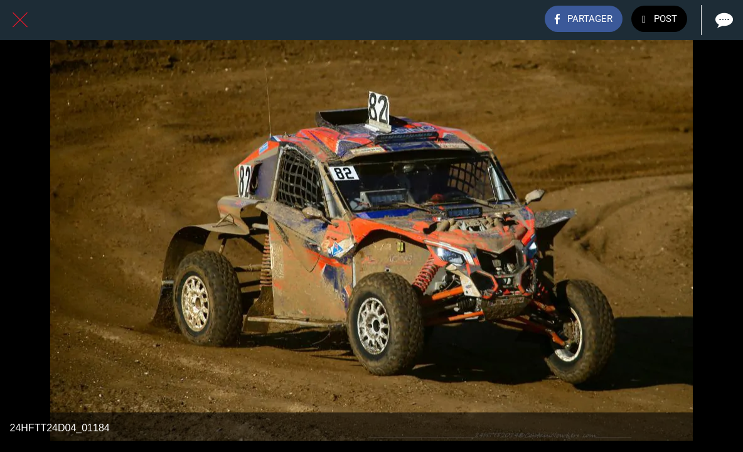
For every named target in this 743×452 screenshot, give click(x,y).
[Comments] (723, 20)
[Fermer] (20, 20)
